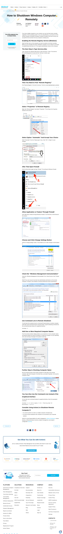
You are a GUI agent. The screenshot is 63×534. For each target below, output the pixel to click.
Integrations (29, 495)
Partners (44, 7)
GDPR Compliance (53, 500)
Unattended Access (7, 505)
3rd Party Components (54, 511)
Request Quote (40, 502)
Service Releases (30, 500)
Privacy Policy (52, 495)
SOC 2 (15, 495)
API (36, 7)
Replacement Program (8, 525)
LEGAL (51, 485)
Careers (39, 507)
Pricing (21, 7)
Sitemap (50, 514)
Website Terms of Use (54, 492)
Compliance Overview (19, 487)
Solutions (16, 7)
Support (28, 487)
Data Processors (52, 509)
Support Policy (52, 506)
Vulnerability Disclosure (54, 490)
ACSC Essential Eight (19, 500)
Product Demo (6, 515)
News (38, 505)
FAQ (27, 510)
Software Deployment (8, 500)
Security (50, 487)
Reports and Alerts (7, 510)
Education (16, 505)
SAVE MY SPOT (31, 450)
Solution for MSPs (7, 513)
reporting (30, 421)
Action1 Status (6, 528)
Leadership (39, 500)
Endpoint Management (8, 508)
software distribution (50, 418)
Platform (12, 7)
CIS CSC (16, 497)
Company (29, 7)
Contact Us (39, 487)
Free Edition (41, 7)
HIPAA (15, 492)
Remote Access (6, 503)
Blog (27, 507)
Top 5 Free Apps (30, 502)
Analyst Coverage (41, 497)
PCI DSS (16, 490)
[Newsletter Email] (40, 475)
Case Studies (40, 492)
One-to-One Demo (7, 518)
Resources (24, 7)
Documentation (29, 490)
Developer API (29, 492)
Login (61, 7)
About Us (39, 490)
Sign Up (39, 512)
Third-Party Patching (8, 494)
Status (27, 512)
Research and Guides (31, 505)
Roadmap (33, 7)
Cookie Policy (52, 497)
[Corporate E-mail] (12, 40)
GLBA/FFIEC (17, 502)
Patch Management (7, 491)
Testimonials (40, 495)
